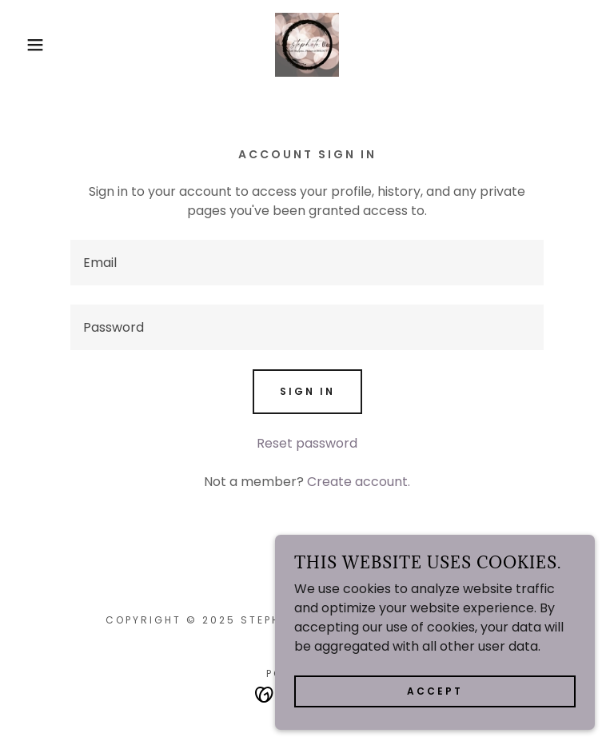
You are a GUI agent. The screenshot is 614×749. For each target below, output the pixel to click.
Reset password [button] (307, 443)
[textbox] (307, 262)
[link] (307, 45)
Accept (435, 691)
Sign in (307, 391)
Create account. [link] (358, 481)
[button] (30, 45)
